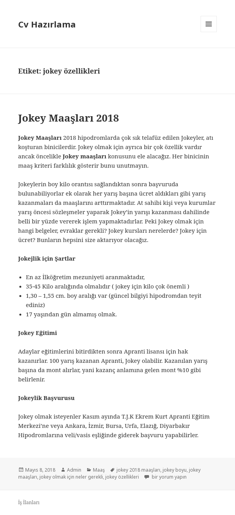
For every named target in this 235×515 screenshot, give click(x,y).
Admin (74, 470)
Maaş (99, 470)
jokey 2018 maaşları (138, 470)
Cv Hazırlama (47, 24)
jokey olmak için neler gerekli (71, 477)
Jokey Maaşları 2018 (68, 118)
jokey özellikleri (122, 477)
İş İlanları (29, 502)
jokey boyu (175, 470)
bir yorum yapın (169, 477)
